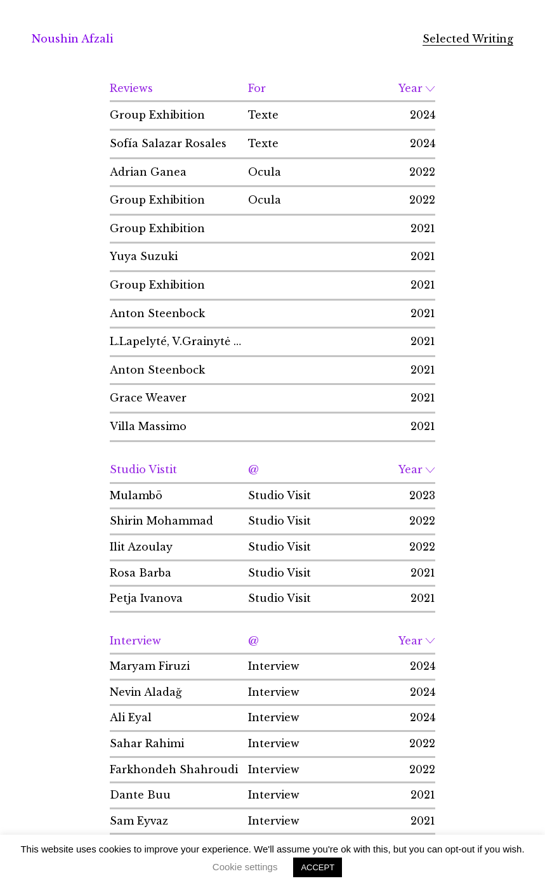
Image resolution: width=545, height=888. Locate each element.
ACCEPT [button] (317, 867)
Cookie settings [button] (245, 866)
